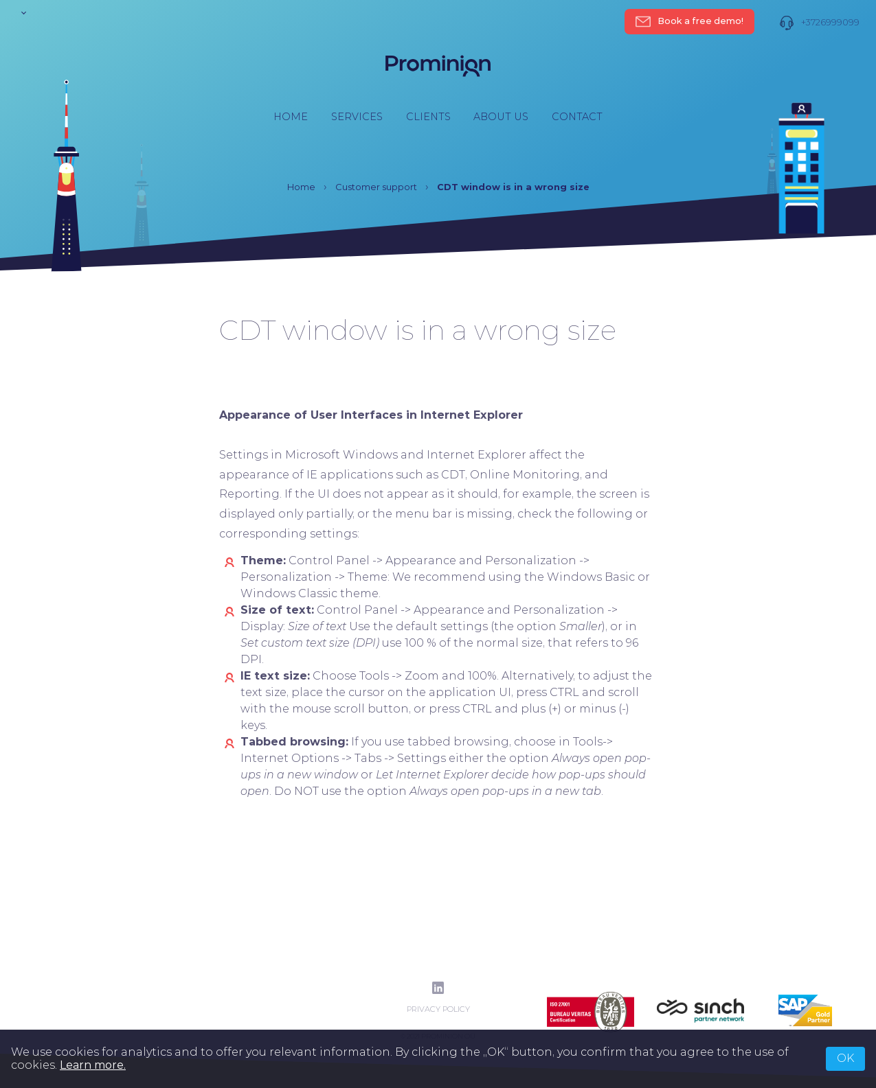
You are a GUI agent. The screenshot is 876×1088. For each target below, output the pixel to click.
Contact (577, 117)
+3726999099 (819, 23)
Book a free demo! (689, 21)
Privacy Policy (438, 1009)
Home (290, 117)
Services (357, 117)
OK (845, 1058)
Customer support (376, 187)
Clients (428, 117)
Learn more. (93, 1065)
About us (500, 117)
